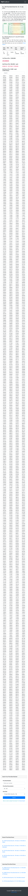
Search (14, 797)
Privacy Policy (14, 892)
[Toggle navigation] (25, 2)
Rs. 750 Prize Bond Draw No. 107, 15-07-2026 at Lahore (13, 881)
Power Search (22, 800)
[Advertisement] (14, 820)
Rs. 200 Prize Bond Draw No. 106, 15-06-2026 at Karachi (13, 877)
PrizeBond (5, 2)
